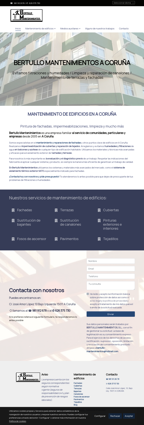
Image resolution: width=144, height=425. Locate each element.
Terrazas (77, 388)
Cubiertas (78, 386)
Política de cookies (17, 421)
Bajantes (77, 391)
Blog (75, 405)
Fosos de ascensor (82, 397)
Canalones (78, 394)
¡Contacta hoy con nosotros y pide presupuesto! (34, 176)
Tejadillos (78, 402)
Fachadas (78, 383)
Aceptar (129, 415)
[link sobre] (24, 377)
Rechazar (115, 415)
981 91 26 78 (114, 379)
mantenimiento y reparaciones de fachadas (58, 142)
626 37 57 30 (113, 383)
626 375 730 (34, 3)
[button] (40, 28)
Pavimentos (79, 399)
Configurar (100, 415)
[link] (26, 15)
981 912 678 (19, 3)
